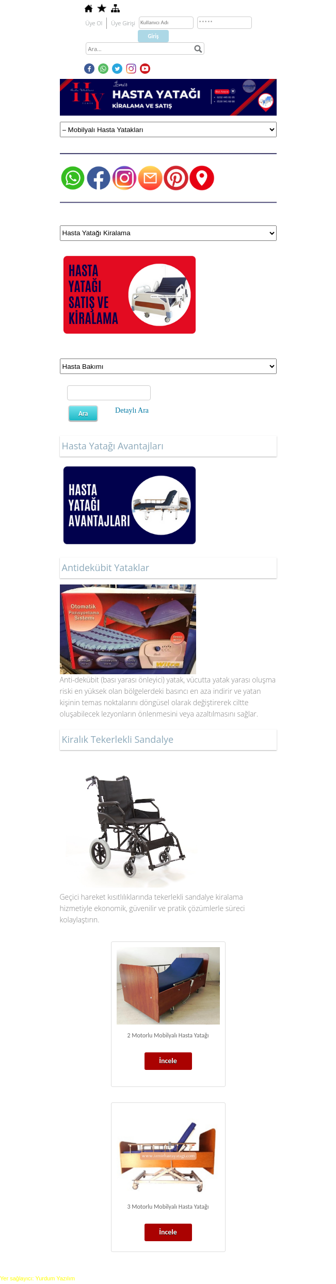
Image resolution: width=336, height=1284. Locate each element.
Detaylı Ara (132, 410)
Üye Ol (94, 23)
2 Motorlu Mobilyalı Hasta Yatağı (168, 1035)
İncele (168, 1061)
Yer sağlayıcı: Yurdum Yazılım (37, 1278)
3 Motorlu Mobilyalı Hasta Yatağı (168, 1206)
